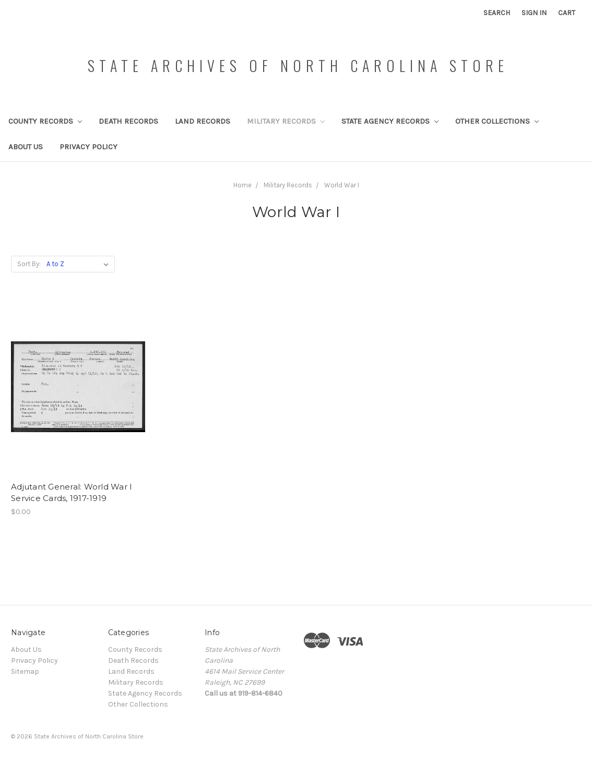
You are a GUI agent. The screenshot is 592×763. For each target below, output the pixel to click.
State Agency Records (390, 121)
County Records (45, 121)
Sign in (534, 12)
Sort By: (29, 264)
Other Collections (497, 121)
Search (496, 12)
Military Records (286, 121)
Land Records (202, 121)
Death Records (128, 121)
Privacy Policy (88, 146)
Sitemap (25, 671)
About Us (25, 146)
